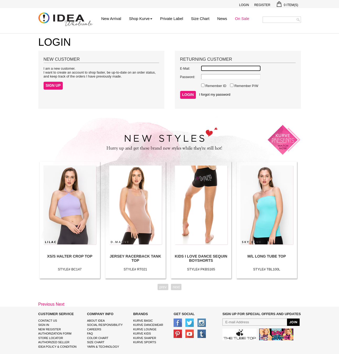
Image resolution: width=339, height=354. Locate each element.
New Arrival (111, 18)
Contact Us (47, 320)
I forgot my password (214, 94)
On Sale (242, 18)
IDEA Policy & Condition (57, 346)
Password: (187, 77)
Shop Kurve (140, 18)
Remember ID (215, 86)
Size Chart (200, 18)
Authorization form (55, 333)
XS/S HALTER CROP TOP (69, 256)
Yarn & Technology (103, 346)
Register (262, 5)
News (222, 18)
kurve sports (144, 342)
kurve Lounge (145, 329)
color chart (97, 338)
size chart (95, 342)
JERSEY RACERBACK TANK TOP (135, 258)
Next (60, 304)
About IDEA (96, 320)
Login (244, 5)
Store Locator (50, 338)
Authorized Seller (54, 342)
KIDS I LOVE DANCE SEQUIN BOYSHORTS (201, 258)
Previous (46, 304)
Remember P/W (245, 86)
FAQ (90, 333)
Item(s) (287, 5)
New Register (49, 329)
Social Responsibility (105, 324)
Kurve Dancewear (148, 324)
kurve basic (143, 320)
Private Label (171, 18)
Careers (94, 329)
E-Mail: (185, 68)
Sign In (43, 324)
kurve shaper (144, 338)
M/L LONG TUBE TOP (266, 256)
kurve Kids (142, 333)
